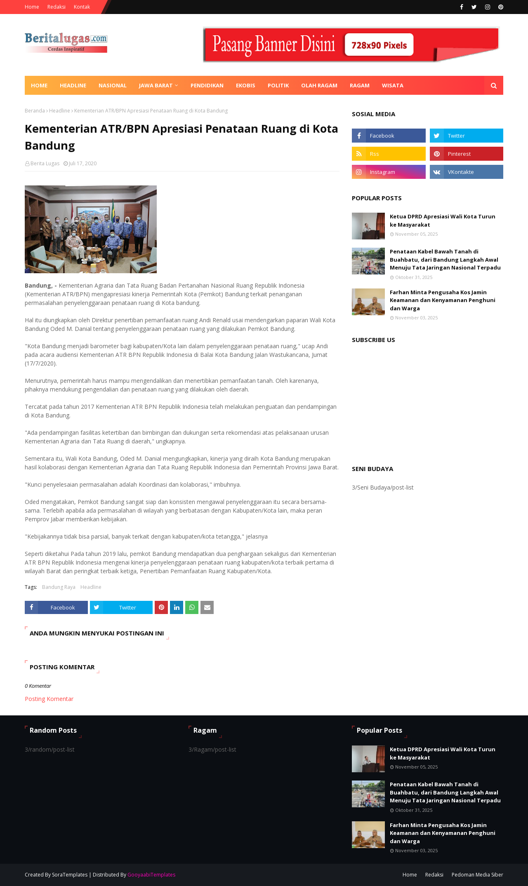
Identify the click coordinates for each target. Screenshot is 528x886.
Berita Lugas (45, 163)
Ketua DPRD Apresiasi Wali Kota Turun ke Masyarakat (442, 220)
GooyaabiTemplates (151, 874)
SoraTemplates (69, 874)
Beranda (35, 110)
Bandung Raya (58, 587)
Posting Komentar (49, 699)
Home (32, 6)
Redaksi (56, 6)
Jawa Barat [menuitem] (156, 85)
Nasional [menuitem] (113, 85)
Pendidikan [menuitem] (207, 85)
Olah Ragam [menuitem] (319, 85)
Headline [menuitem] (73, 85)
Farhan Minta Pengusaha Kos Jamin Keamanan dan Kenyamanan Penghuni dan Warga (442, 300)
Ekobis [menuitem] (245, 85)
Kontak (82, 6)
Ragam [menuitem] (360, 85)
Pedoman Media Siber (477, 874)
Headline (59, 110)
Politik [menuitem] (278, 85)
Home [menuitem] (39, 85)
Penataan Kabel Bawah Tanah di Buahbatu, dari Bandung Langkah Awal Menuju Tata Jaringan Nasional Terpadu (445, 259)
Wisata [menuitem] (392, 85)
